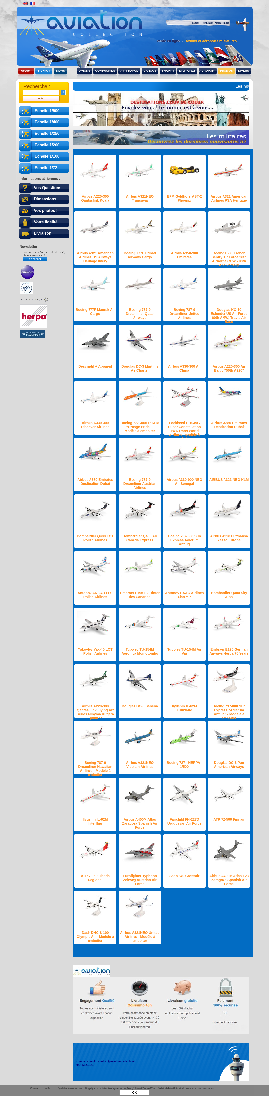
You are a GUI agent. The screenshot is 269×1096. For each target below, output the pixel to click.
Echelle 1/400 (47, 122)
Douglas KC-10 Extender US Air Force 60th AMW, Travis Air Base (229, 316)
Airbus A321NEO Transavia (140, 198)
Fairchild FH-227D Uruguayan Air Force (184, 821)
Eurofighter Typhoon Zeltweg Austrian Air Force (140, 880)
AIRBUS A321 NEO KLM (229, 480)
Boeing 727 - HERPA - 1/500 (184, 765)
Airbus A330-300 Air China (184, 368)
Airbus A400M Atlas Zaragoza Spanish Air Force (140, 823)
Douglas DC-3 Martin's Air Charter (139, 368)
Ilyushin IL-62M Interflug (95, 821)
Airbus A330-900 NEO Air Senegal (184, 482)
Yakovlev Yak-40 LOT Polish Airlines (95, 651)
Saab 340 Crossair (184, 876)
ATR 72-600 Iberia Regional (95, 878)
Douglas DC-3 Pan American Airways (229, 765)
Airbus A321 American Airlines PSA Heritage (229, 198)
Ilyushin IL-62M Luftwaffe (184, 708)
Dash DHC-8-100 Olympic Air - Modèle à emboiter (95, 937)
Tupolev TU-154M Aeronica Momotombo (139, 651)
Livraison (42, 233)
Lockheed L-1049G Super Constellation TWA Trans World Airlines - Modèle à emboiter (184, 431)
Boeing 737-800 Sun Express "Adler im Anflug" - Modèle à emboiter (229, 712)
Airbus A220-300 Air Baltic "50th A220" (229, 368)
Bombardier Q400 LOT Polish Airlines (95, 538)
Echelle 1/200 (47, 145)
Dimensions (45, 199)
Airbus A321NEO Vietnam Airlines (140, 765)
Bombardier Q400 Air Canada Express (140, 538)
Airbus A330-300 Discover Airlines (95, 425)
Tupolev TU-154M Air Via (184, 651)
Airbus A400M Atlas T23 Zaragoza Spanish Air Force (229, 880)
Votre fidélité (46, 222)
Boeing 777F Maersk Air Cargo (95, 312)
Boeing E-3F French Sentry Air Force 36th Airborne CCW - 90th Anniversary (228, 259)
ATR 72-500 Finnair (229, 819)
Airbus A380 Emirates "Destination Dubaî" (229, 425)
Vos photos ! (46, 210)
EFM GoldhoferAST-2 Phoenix (184, 198)
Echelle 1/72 (46, 168)
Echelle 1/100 (47, 156)
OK (134, 1092)
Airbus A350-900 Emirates (184, 255)
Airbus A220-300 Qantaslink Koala (95, 198)
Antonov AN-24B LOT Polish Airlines (95, 595)
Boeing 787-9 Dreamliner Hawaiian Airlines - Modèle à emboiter (95, 769)
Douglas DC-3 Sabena (140, 706)
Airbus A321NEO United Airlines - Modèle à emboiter (140, 937)
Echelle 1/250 (47, 133)
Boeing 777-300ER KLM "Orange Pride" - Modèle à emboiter (139, 427)
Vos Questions (47, 188)
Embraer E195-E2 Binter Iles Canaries (140, 595)
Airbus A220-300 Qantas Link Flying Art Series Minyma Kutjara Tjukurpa (95, 712)
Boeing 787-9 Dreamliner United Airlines (184, 314)
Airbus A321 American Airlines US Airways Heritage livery (95, 257)
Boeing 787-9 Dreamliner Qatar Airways (140, 314)
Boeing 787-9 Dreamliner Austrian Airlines (139, 484)
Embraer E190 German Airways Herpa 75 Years (229, 651)
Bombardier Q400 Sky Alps (229, 595)
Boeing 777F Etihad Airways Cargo (140, 255)
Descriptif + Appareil (95, 366)
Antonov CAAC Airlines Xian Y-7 (184, 595)
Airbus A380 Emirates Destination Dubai (95, 482)
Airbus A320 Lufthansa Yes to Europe (229, 538)
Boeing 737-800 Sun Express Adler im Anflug (184, 540)
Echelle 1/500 (47, 111)
